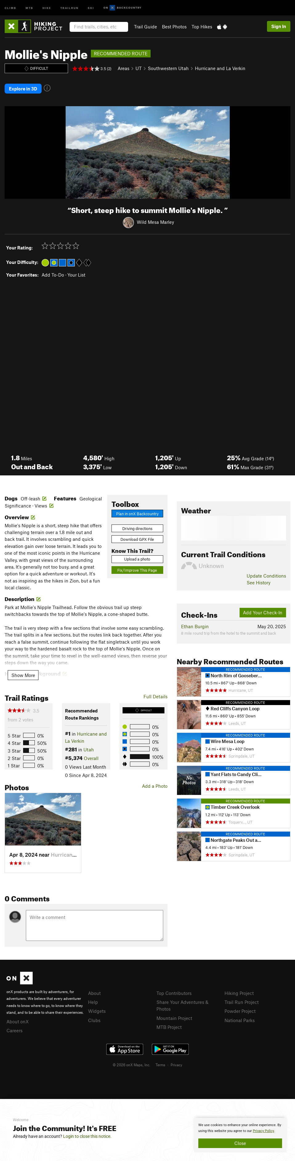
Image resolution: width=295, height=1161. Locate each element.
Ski (91, 8)
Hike (46, 8)
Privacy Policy (263, 1131)
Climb (10, 8)
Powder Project (240, 1010)
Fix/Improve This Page (137, 569)
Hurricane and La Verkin (220, 68)
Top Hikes (202, 26)
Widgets (97, 1010)
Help (93, 1001)
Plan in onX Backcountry (137, 512)
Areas (123, 68)
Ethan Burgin (195, 626)
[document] (240, 1135)
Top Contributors (174, 992)
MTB (29, 8)
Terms (160, 1064)
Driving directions (137, 527)
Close (240, 1143)
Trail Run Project (241, 1001)
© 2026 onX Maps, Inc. (131, 1064)
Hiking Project (239, 992)
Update (266, 575)
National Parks (239, 1019)
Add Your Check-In (262, 612)
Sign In (278, 26)
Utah (88, 749)
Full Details (155, 695)
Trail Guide (145, 26)
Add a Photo (155, 785)
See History (258, 582)
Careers (14, 1030)
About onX (17, 1020)
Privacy (176, 1064)
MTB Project (169, 1026)
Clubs (94, 1019)
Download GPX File (137, 538)
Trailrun (69, 8)
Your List (76, 274)
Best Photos (174, 26)
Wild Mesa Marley (155, 221)
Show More (23, 674)
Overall (91, 757)
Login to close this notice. (87, 1136)
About (94, 992)
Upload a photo (137, 558)
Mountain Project (174, 1017)
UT (138, 68)
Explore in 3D (23, 88)
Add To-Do (53, 274)
